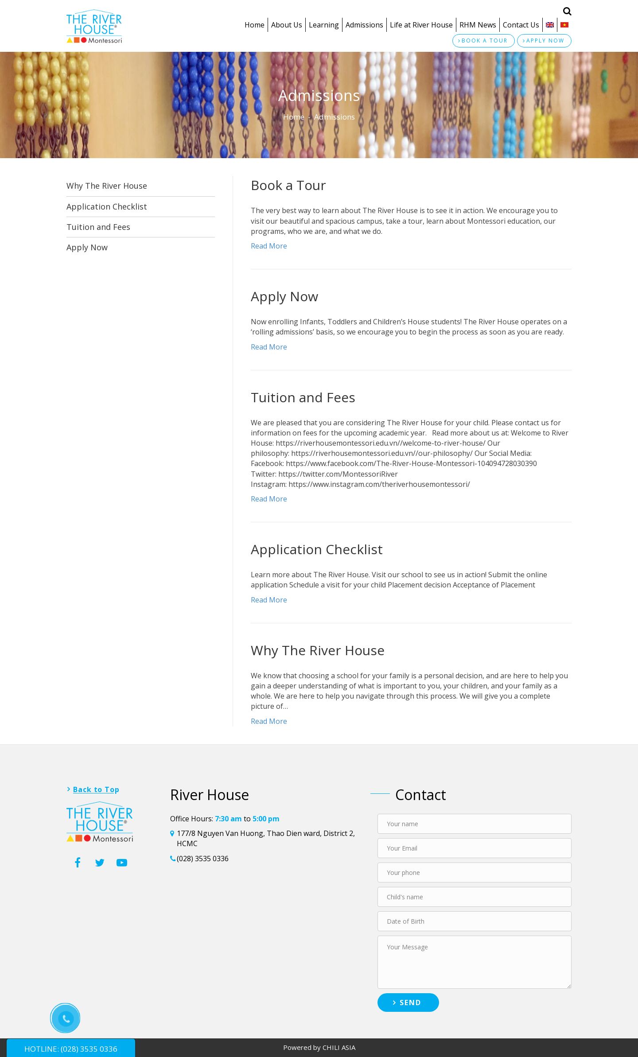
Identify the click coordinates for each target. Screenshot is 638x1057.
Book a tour (485, 40)
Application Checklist (106, 206)
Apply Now (87, 247)
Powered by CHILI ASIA (319, 1047)
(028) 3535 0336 (203, 858)
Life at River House (421, 25)
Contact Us (521, 25)
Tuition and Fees (98, 227)
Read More (269, 246)
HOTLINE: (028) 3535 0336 (70, 1049)
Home (255, 25)
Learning (324, 25)
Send (410, 1002)
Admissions (364, 25)
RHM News (477, 25)
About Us (286, 25)
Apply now (545, 40)
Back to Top (96, 789)
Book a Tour (288, 185)
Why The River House (106, 185)
